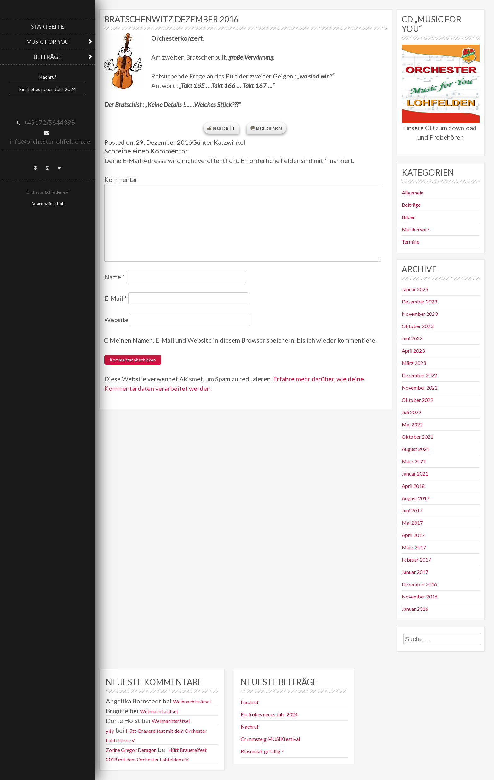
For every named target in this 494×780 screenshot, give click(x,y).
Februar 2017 (416, 560)
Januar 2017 (415, 572)
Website (116, 319)
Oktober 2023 (417, 326)
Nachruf (47, 77)
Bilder (408, 217)
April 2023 (413, 351)
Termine (410, 242)
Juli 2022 (411, 412)
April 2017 (413, 535)
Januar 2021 (415, 474)
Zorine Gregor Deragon (131, 750)
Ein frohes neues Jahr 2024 (47, 89)
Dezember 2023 (419, 301)
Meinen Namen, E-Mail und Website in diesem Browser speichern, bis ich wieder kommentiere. (243, 340)
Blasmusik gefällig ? (262, 751)
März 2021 (414, 461)
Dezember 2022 (419, 375)
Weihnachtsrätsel (192, 701)
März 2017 (414, 547)
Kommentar (121, 179)
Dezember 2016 (419, 584)
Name (114, 276)
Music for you (47, 41)
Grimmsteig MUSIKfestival (270, 739)
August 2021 (415, 449)
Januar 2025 (415, 289)
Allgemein (412, 192)
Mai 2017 (412, 523)
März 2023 (414, 363)
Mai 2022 (412, 424)
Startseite (47, 26)
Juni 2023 (412, 338)
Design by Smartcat (47, 203)
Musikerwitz (415, 229)
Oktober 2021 (417, 437)
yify (110, 731)
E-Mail (115, 298)
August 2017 (415, 498)
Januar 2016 (415, 609)
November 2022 (420, 387)
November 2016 (420, 596)
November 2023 (420, 314)
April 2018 (413, 486)
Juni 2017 (412, 510)
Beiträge (47, 56)
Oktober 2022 (417, 400)
